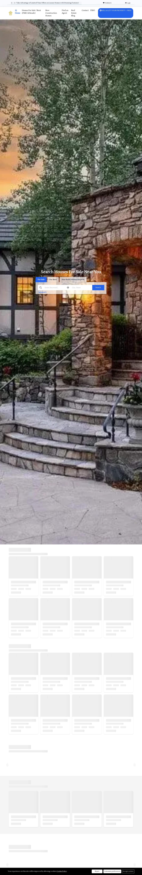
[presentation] (7, 765)
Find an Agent (65, 11)
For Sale (41, 279)
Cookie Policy (62, 871)
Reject (97, 871)
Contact (85, 10)
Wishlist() (107, 3)
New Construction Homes (51, 13)
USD (116, 3)
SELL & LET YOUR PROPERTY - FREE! (115, 10)
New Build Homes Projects (73, 279)
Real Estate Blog (73, 13)
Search (98, 287)
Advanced (43, 292)
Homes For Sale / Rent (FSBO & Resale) (31, 11)
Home (17, 11)
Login (127, 3)
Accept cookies (128, 871)
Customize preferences (112, 871)
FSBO (92, 10)
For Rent (53, 279)
